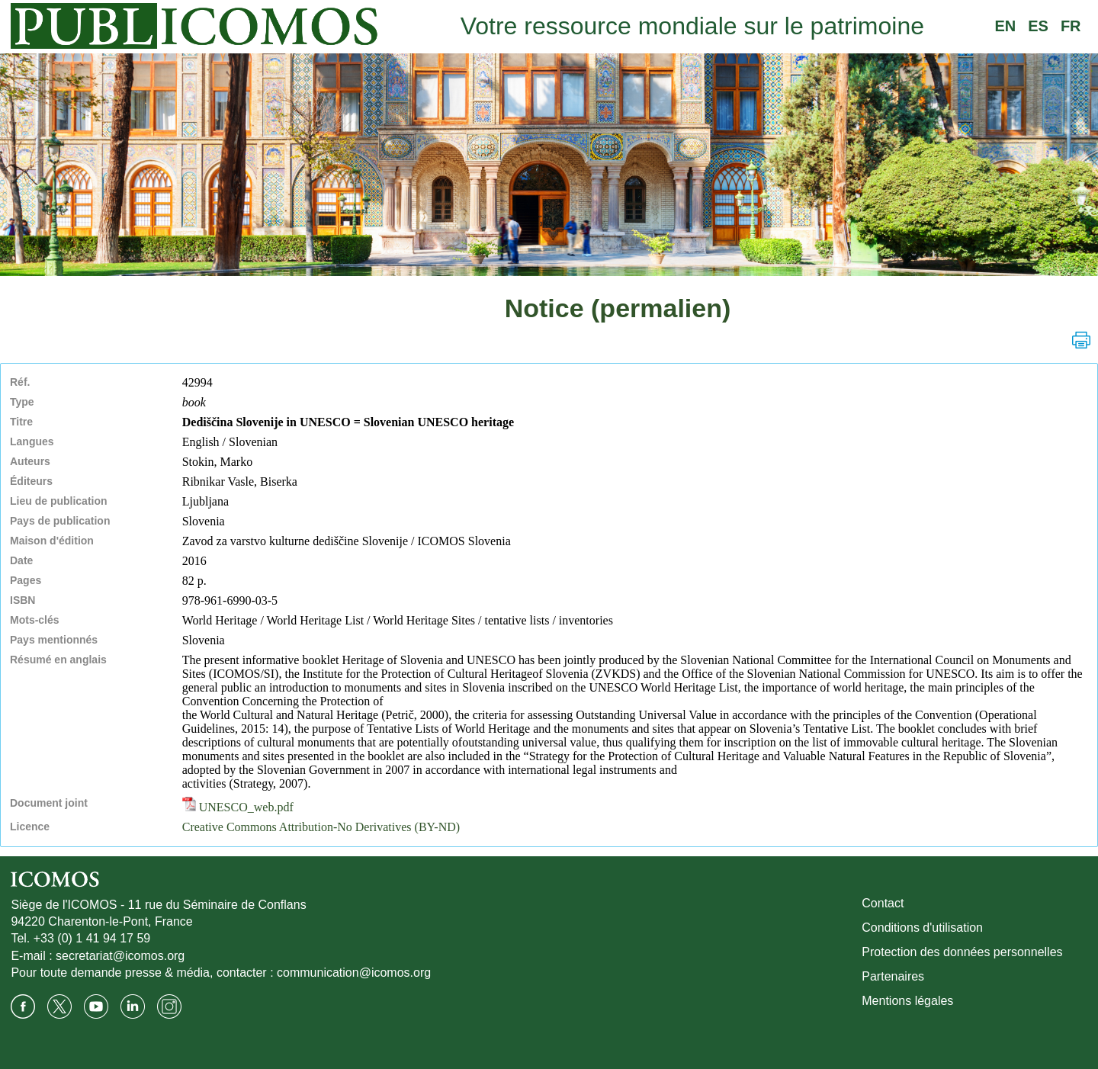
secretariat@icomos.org (120, 955)
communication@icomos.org (354, 972)
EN (1005, 26)
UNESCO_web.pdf (238, 807)
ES (1038, 26)
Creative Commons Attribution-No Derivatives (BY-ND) (321, 826)
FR (1071, 26)
